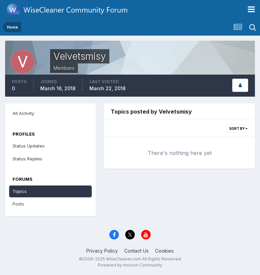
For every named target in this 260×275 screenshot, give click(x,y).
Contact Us (136, 251)
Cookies (164, 251)
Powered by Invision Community (130, 265)
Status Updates (29, 146)
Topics (20, 191)
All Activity (23, 113)
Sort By (238, 128)
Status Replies (27, 158)
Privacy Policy (102, 251)
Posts (18, 204)
